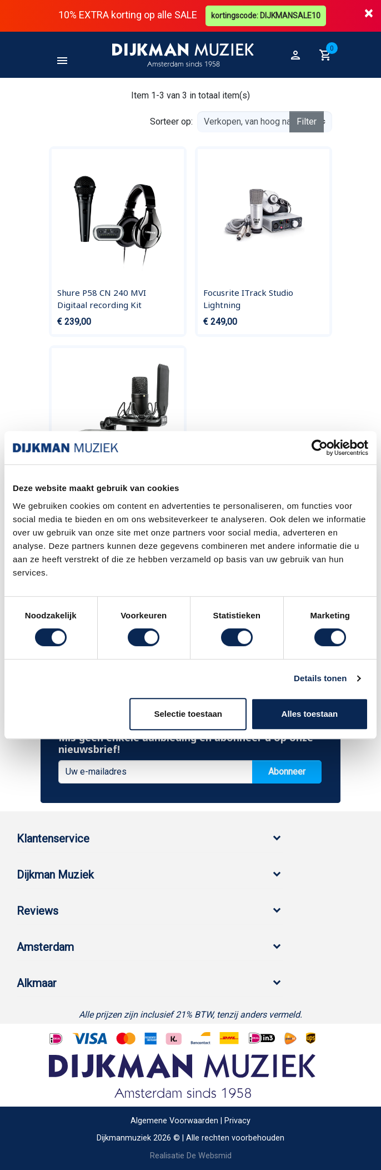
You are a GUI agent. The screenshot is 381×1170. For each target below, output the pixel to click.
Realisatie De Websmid (191, 1156)
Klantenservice (53, 838)
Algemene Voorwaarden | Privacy (190, 1121)
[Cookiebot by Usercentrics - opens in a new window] (319, 447)
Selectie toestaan (188, 713)
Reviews (37, 911)
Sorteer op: (171, 121)
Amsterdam (45, 947)
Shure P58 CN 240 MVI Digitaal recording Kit (101, 298)
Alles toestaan (310, 713)
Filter (307, 121)
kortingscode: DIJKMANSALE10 (265, 15)
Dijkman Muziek (55, 874)
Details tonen (320, 678)
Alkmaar (37, 983)
